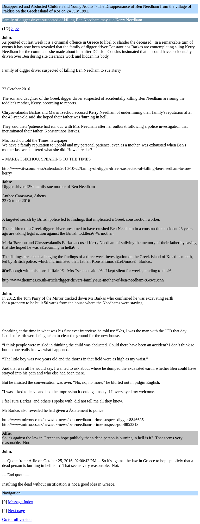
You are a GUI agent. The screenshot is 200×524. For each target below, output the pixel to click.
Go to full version (17, 519)
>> (17, 28)
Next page (16, 510)
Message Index (20, 502)
